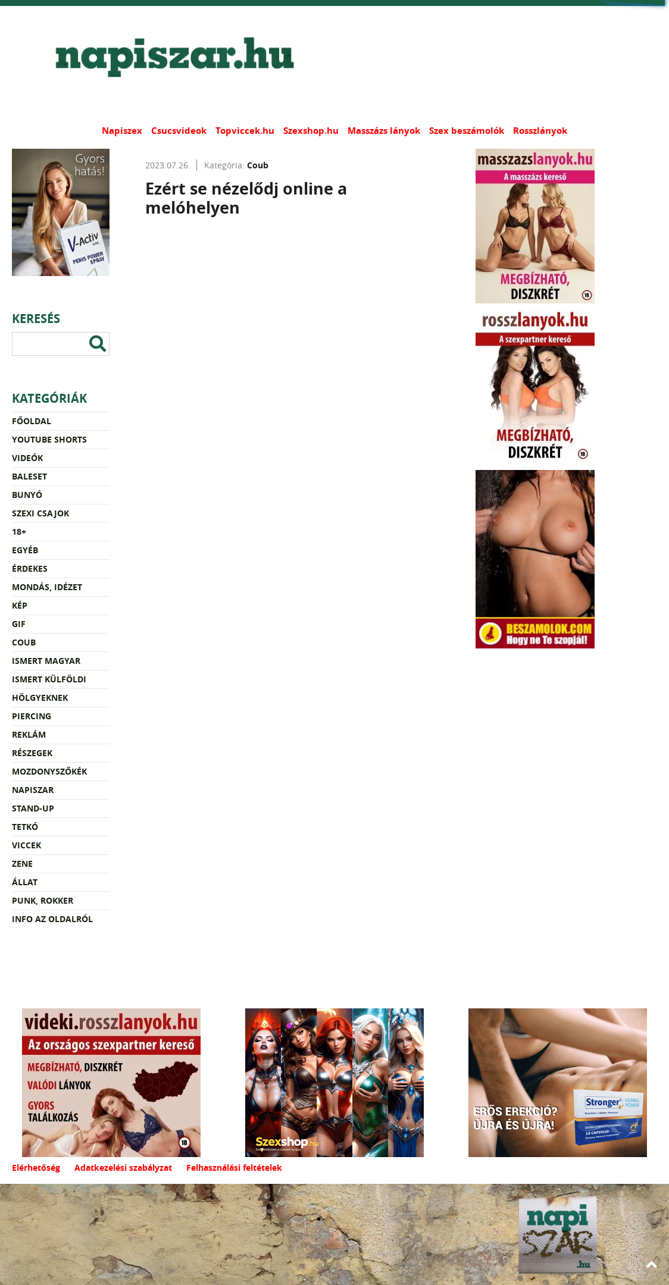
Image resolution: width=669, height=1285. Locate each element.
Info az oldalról (52, 918)
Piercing (31, 716)
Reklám (29, 734)
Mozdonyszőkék (49, 771)
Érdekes (30, 568)
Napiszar (33, 789)
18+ (19, 531)
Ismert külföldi (49, 679)
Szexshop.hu (311, 130)
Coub (24, 642)
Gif (19, 623)
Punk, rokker (42, 900)
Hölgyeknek (40, 697)
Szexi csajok (40, 513)
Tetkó (25, 826)
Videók (27, 457)
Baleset (29, 476)
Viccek (26, 845)
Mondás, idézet (47, 587)
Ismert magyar (46, 660)
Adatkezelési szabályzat (123, 1167)
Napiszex (122, 130)
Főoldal (31, 421)
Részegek (32, 753)
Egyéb (25, 550)
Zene (22, 863)
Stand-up (33, 808)
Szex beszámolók (466, 130)
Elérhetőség (36, 1167)
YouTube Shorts (49, 439)
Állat (24, 882)
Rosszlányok (540, 130)
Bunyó (27, 494)
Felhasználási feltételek (234, 1167)
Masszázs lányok (384, 130)
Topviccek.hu (244, 130)
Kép (19, 605)
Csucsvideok (179, 130)
